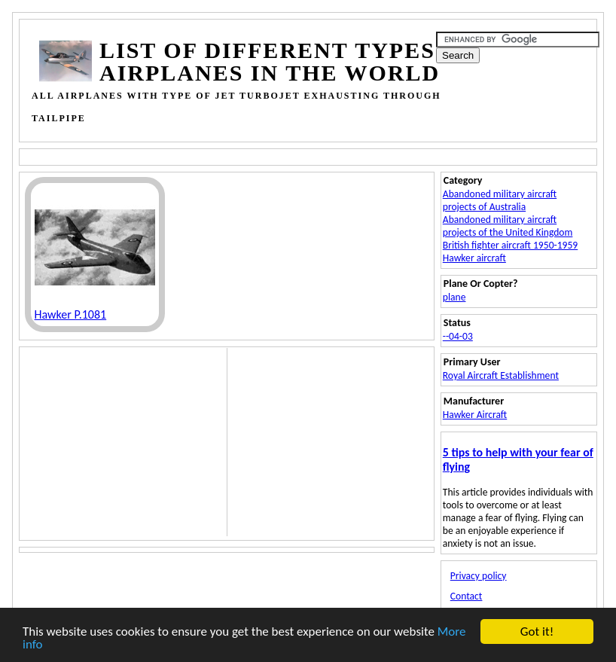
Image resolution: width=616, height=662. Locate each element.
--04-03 (458, 336)
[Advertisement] (314, 155)
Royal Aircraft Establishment (501, 375)
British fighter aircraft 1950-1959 (510, 245)
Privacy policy (478, 575)
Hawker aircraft (474, 258)
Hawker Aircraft (475, 414)
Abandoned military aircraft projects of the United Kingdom (508, 226)
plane (454, 297)
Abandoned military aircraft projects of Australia (500, 200)
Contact (466, 596)
